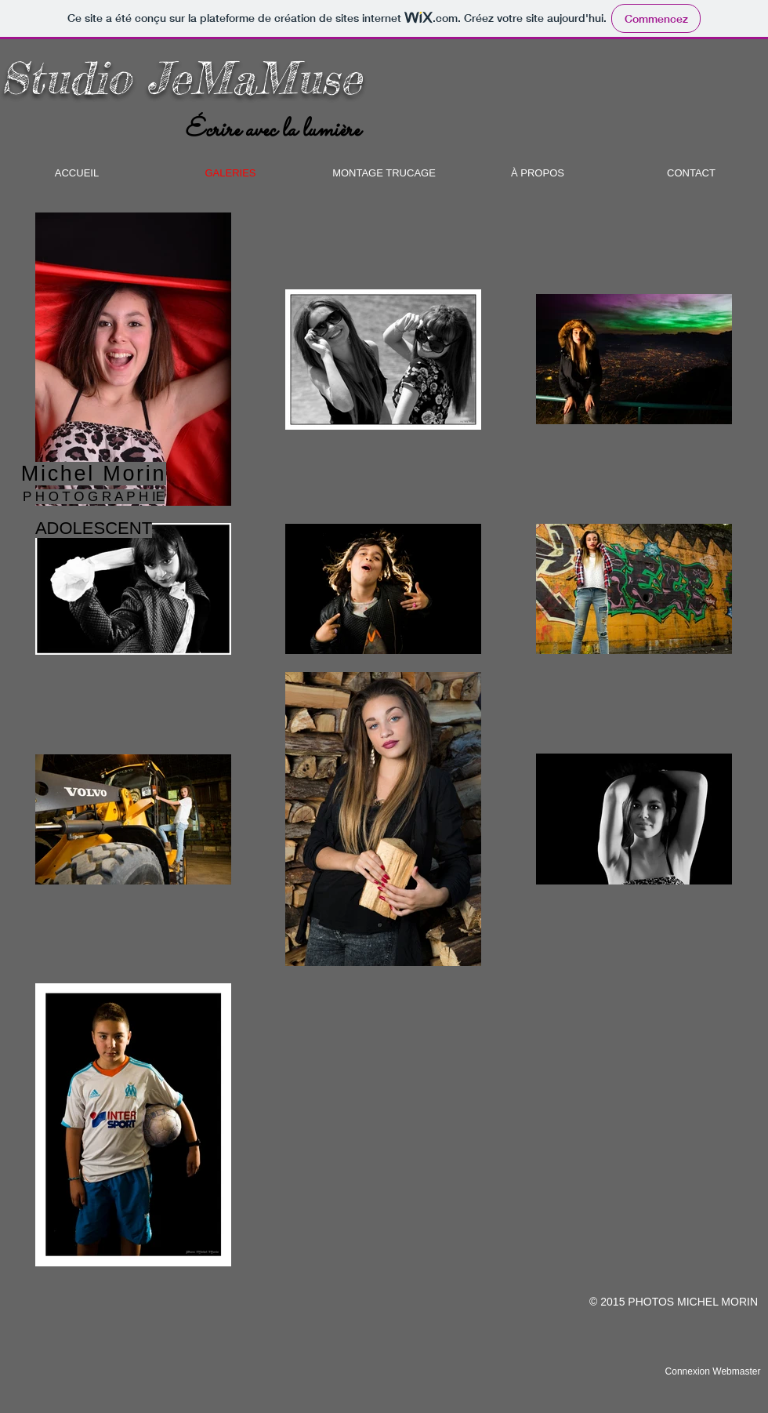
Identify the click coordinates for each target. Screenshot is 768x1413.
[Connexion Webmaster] (713, 1371)
